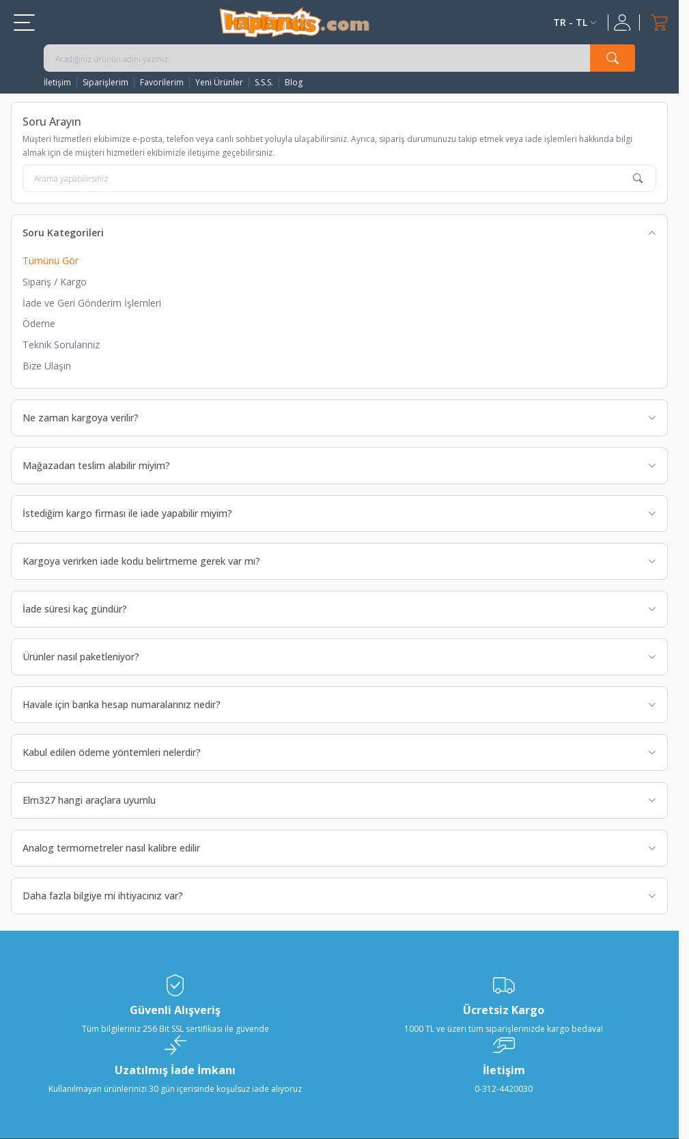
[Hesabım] (624, 22)
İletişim (57, 82)
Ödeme (39, 323)
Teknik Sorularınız (61, 344)
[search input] (339, 58)
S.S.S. (264, 82)
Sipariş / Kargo (55, 281)
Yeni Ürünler (219, 82)
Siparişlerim (105, 82)
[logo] (294, 22)
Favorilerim (162, 82)
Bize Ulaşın (47, 365)
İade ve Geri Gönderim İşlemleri (92, 302)
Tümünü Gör (51, 260)
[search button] (612, 58)
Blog (294, 82)
